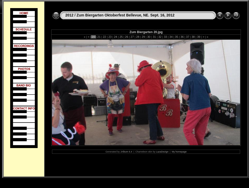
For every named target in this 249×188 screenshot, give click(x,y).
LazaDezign (162, 151)
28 (137, 36)
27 (132, 36)
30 (148, 36)
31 (154, 36)
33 (165, 36)
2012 (69, 15)
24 (115, 36)
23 (110, 36)
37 (187, 36)
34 (171, 36)
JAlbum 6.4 (126, 151)
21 (98, 36)
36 (182, 36)
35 (176, 36)
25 (121, 36)
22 (104, 36)
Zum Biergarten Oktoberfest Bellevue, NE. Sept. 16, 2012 (126, 15)
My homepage (179, 151)
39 (198, 36)
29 (143, 36)
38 (193, 36)
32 (160, 36)
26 (126, 36)
